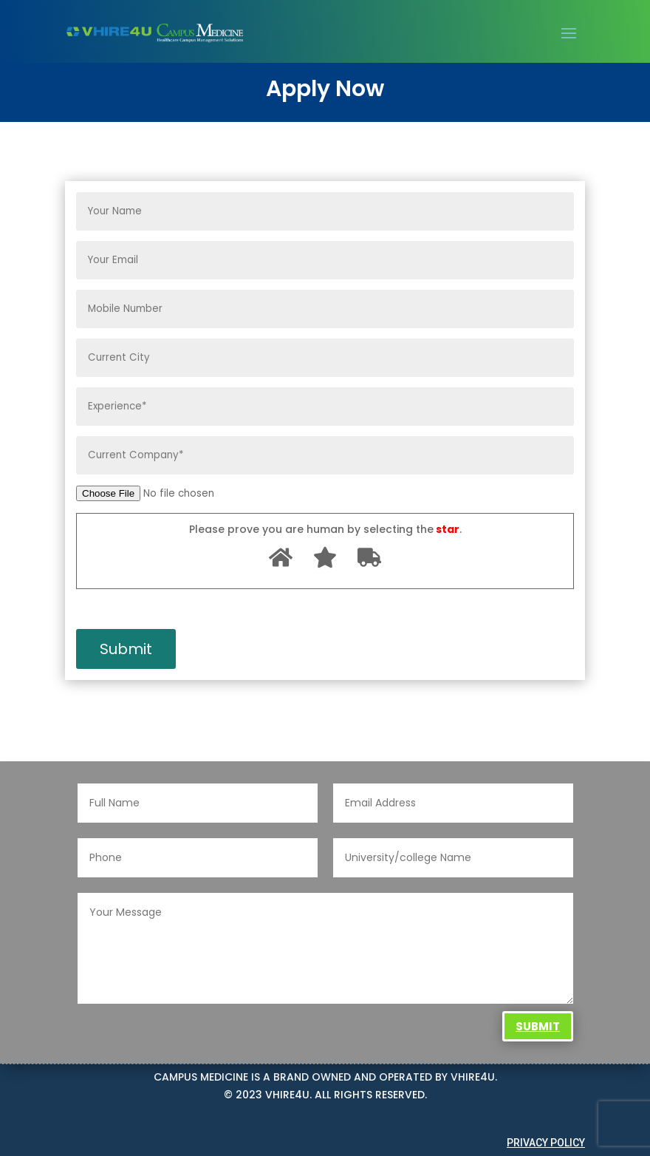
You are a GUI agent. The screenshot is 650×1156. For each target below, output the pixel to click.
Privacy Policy (546, 1143)
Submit (538, 1026)
